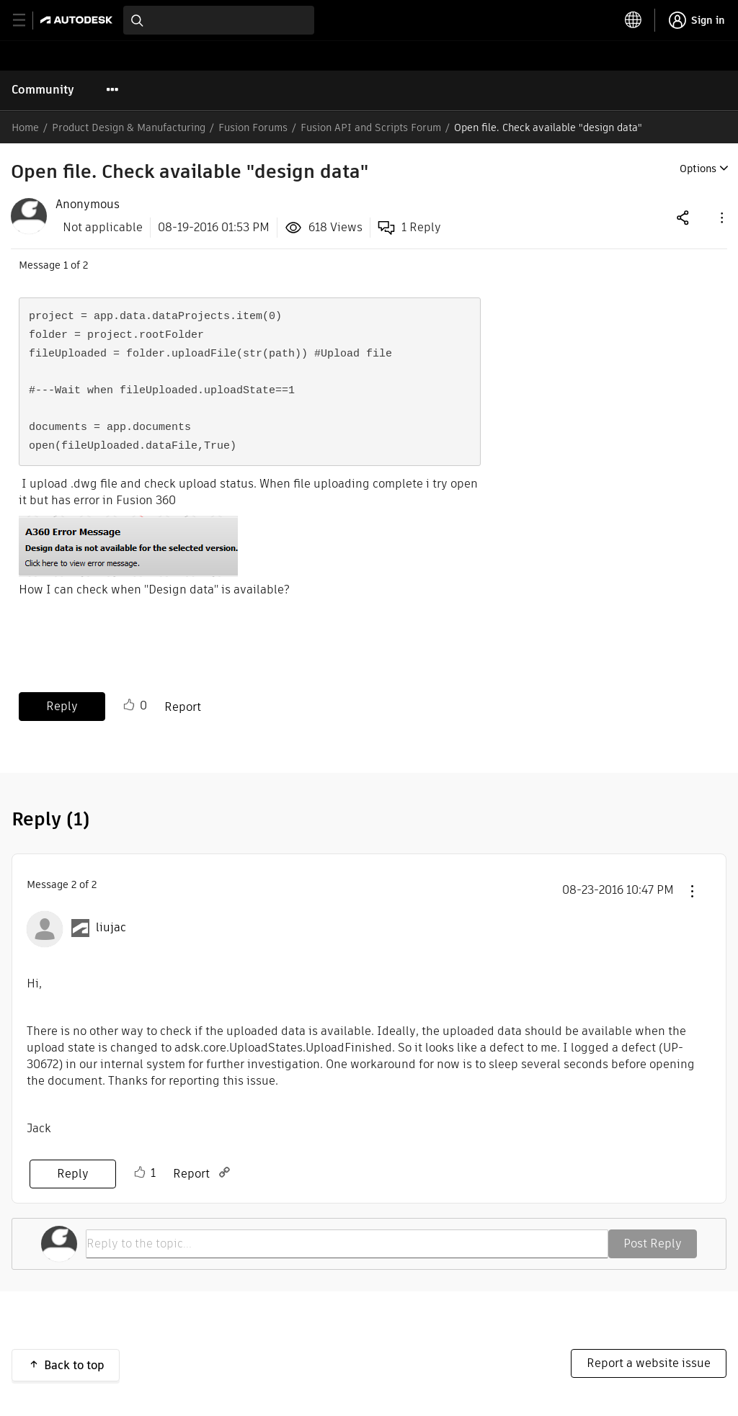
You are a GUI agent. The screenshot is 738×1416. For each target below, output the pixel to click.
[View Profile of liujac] (111, 927)
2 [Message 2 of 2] (73, 884)
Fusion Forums (253, 127)
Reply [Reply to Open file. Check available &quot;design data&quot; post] (62, 706)
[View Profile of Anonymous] (87, 204)
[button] (720, 217)
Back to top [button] (74, 1365)
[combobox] (218, 20)
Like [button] (129, 705)
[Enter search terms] (218, 20)
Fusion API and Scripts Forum (371, 127)
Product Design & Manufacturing (128, 127)
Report (182, 707)
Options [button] (698, 168)
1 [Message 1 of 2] (65, 265)
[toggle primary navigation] (27, 21)
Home (25, 127)
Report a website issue (649, 1363)
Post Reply (652, 1243)
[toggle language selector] (633, 20)
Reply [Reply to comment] (73, 1173)
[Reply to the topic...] (347, 1243)
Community (43, 89)
